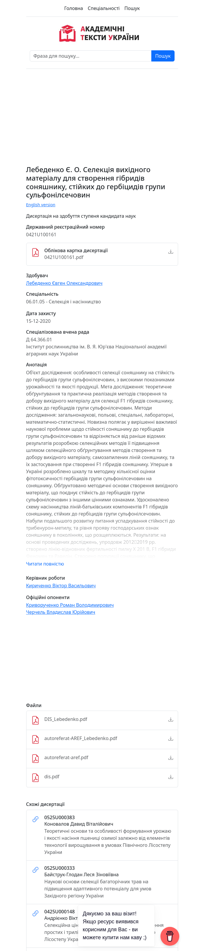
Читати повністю (45, 564)
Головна (73, 8)
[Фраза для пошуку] (91, 55)
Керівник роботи (45, 578)
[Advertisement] (102, 661)
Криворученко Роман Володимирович (70, 605)
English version (41, 204)
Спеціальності (104, 8)
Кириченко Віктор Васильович (61, 585)
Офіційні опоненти (48, 597)
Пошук (132, 8)
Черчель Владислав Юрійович (60, 612)
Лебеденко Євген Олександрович (64, 283)
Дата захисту (41, 313)
